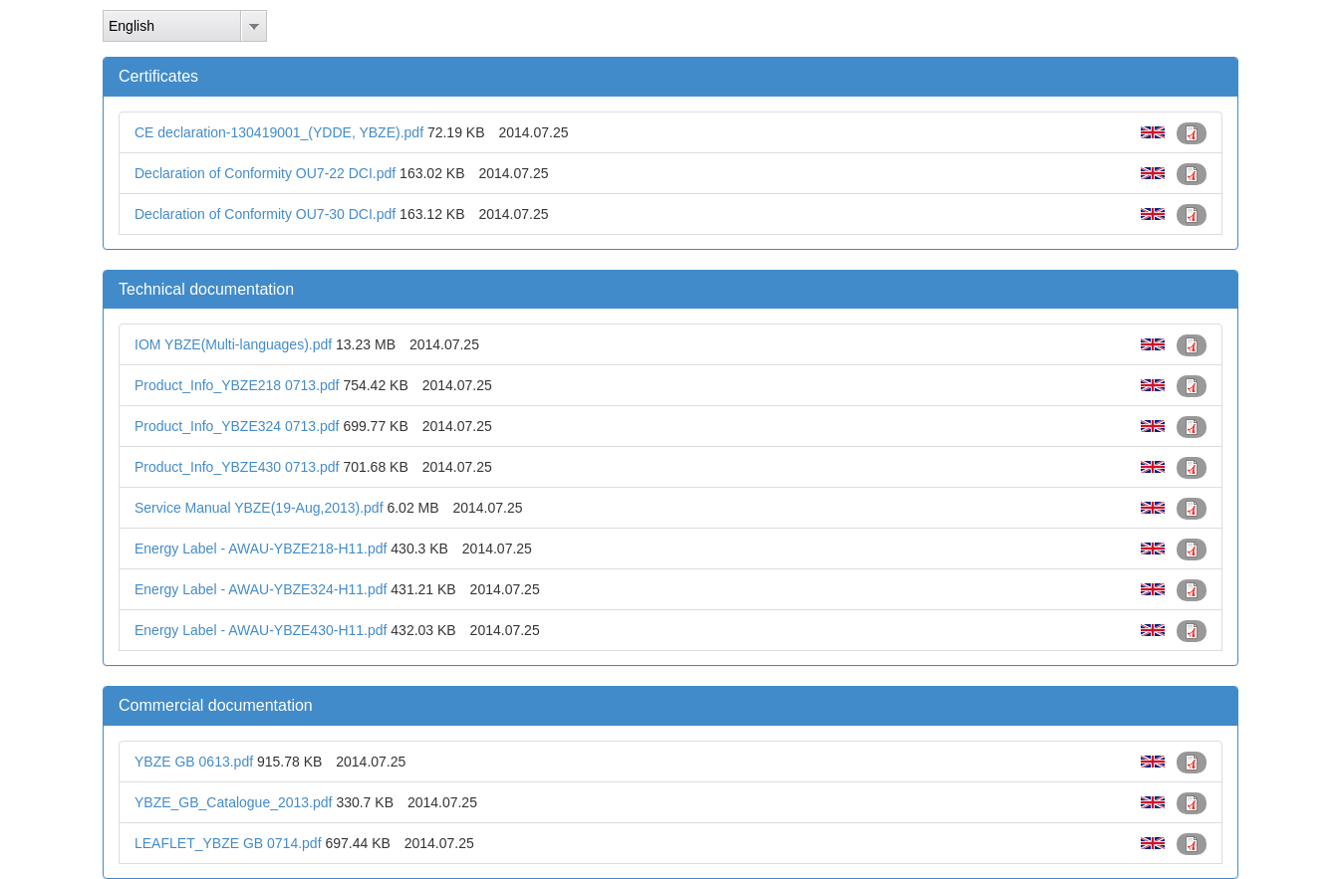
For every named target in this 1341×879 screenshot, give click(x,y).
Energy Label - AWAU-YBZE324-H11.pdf (260, 589)
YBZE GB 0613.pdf (193, 761)
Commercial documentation (216, 705)
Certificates (158, 76)
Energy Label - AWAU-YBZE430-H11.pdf (260, 630)
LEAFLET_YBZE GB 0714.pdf (228, 843)
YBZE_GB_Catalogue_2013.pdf (233, 802)
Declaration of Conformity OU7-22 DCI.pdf (265, 173)
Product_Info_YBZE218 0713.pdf (236, 385)
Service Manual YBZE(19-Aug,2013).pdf (259, 508)
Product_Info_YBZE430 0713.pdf (236, 467)
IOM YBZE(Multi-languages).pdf (233, 344)
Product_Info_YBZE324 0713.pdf (236, 426)
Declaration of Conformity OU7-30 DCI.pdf (265, 214)
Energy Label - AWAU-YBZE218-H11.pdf (260, 548)
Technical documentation (206, 289)
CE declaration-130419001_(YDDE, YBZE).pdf (278, 132)
